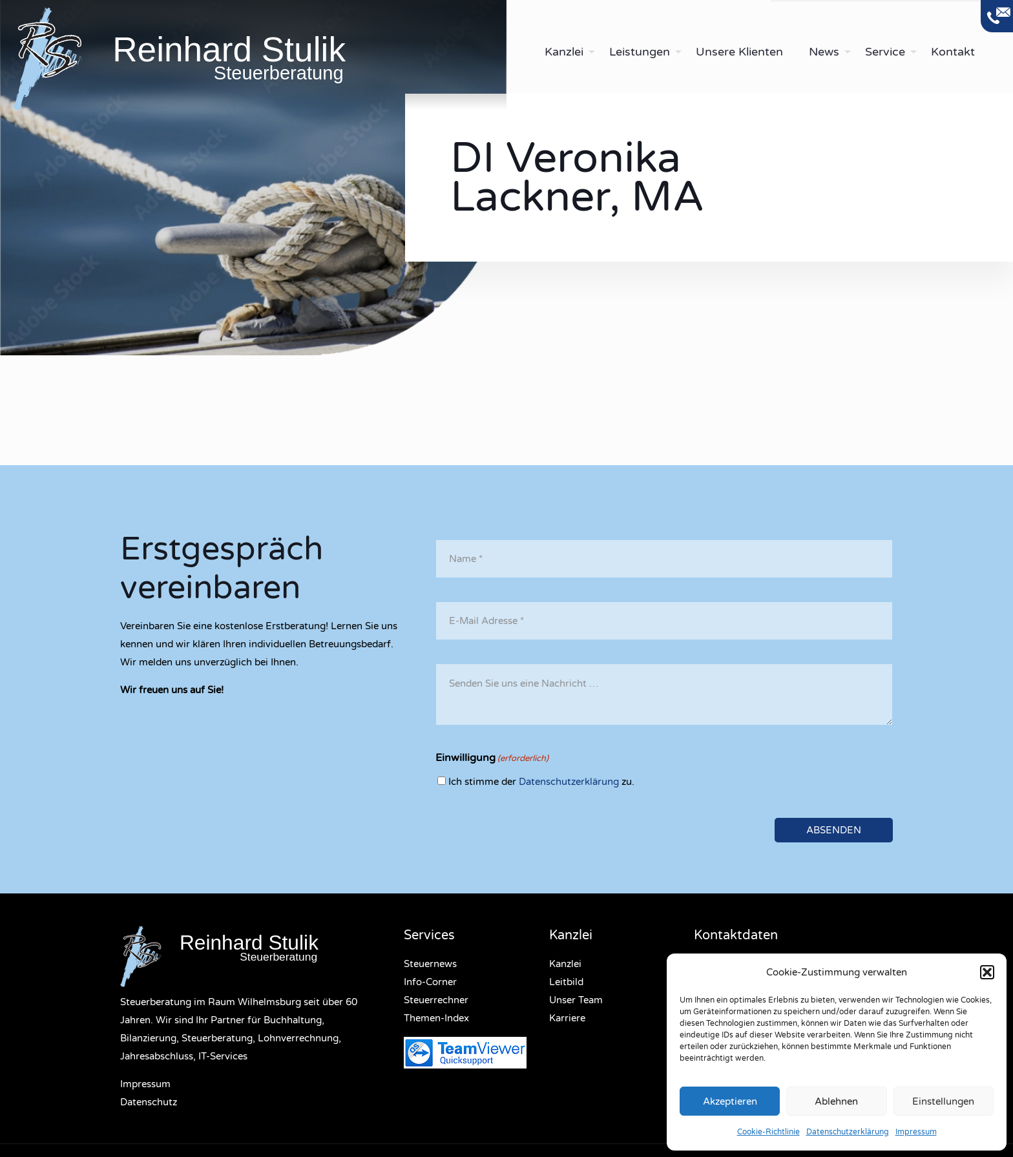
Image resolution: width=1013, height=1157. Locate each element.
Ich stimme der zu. (541, 781)
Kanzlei (565, 964)
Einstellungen (943, 1101)
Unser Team (576, 1000)
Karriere (567, 1018)
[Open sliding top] (997, 16)
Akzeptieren (730, 1101)
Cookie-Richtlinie (768, 1131)
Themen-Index (436, 1018)
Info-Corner (430, 982)
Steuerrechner (436, 1000)
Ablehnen (836, 1101)
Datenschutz (148, 1102)
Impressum (916, 1131)
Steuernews (430, 964)
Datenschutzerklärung (847, 1131)
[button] (987, 972)
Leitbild (566, 982)
